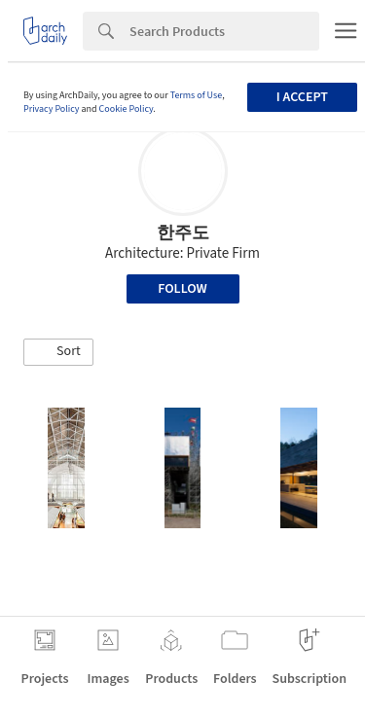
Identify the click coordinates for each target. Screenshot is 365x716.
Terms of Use (196, 95)
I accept (302, 97)
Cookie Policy (126, 109)
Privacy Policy (51, 109)
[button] (58, 352)
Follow (182, 289)
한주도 (183, 233)
